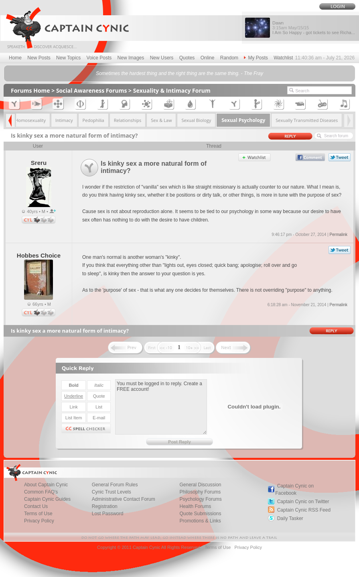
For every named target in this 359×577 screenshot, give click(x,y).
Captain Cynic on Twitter (303, 501)
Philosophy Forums (200, 492)
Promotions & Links (200, 521)
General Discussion (200, 485)
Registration (105, 506)
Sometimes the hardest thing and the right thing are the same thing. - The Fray (179, 73)
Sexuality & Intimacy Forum (172, 90)
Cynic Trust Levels (111, 492)
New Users (162, 58)
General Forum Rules (115, 485)
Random (229, 58)
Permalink (338, 234)
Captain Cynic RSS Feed (304, 510)
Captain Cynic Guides (47, 499)
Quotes (187, 58)
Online (208, 58)
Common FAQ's (41, 492)
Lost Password (108, 513)
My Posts (256, 58)
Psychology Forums (200, 499)
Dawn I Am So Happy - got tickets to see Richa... (313, 27)
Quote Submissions (200, 513)
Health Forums (195, 506)
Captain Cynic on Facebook (294, 489)
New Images (131, 58)
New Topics (68, 58)
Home (15, 58)
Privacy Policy (39, 521)
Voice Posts (99, 58)
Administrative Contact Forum (123, 499)
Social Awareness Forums (91, 90)
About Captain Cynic (46, 485)
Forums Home (30, 90)
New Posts (38, 58)
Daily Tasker (290, 518)
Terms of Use (38, 513)
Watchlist (283, 58)
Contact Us (36, 506)
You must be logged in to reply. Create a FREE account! (161, 407)
